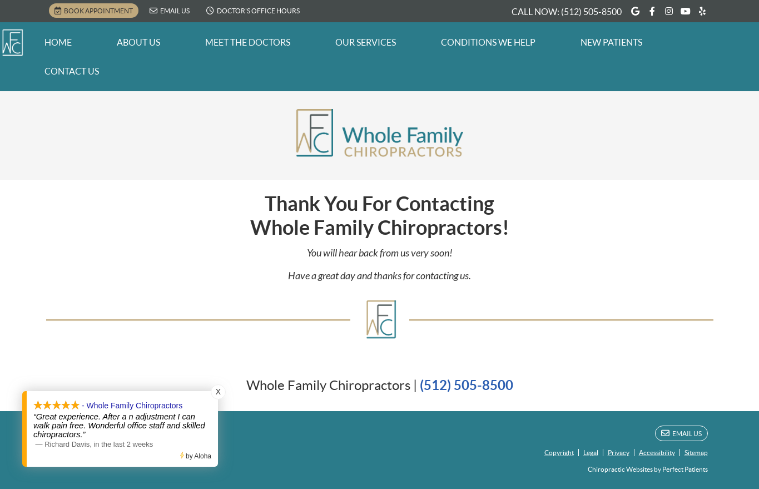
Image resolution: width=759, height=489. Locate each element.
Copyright (559, 452)
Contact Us (71, 71)
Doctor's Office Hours (253, 10)
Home (58, 42)
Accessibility (657, 452)
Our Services (365, 42)
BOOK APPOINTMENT (93, 10)
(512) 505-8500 (591, 12)
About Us (138, 42)
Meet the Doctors (247, 42)
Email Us (170, 10)
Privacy (618, 452)
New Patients (611, 42)
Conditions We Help (488, 42)
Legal (590, 452)
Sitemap (696, 452)
